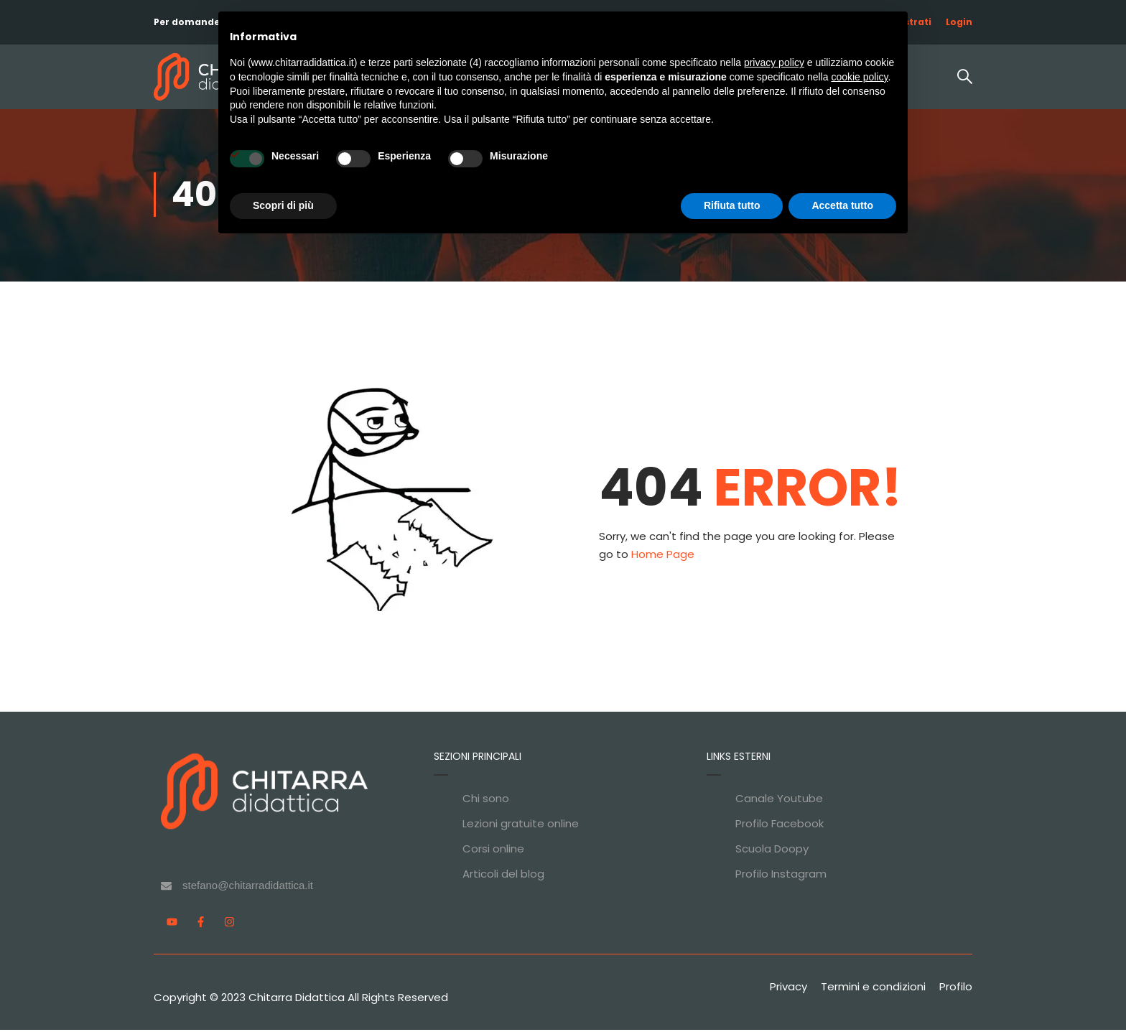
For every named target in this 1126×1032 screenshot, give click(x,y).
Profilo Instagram (781, 875)
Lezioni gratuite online (520, 825)
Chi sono (485, 800)
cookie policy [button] (859, 77)
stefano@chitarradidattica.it (247, 887)
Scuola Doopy (772, 850)
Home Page (662, 556)
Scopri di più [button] (283, 205)
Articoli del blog (503, 875)
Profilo (955, 988)
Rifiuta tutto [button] (732, 205)
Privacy (788, 988)
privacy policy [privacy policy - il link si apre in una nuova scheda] (774, 62)
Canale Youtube (779, 800)
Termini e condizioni (873, 988)
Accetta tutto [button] (842, 205)
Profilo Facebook (779, 825)
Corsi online (493, 850)
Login (959, 22)
